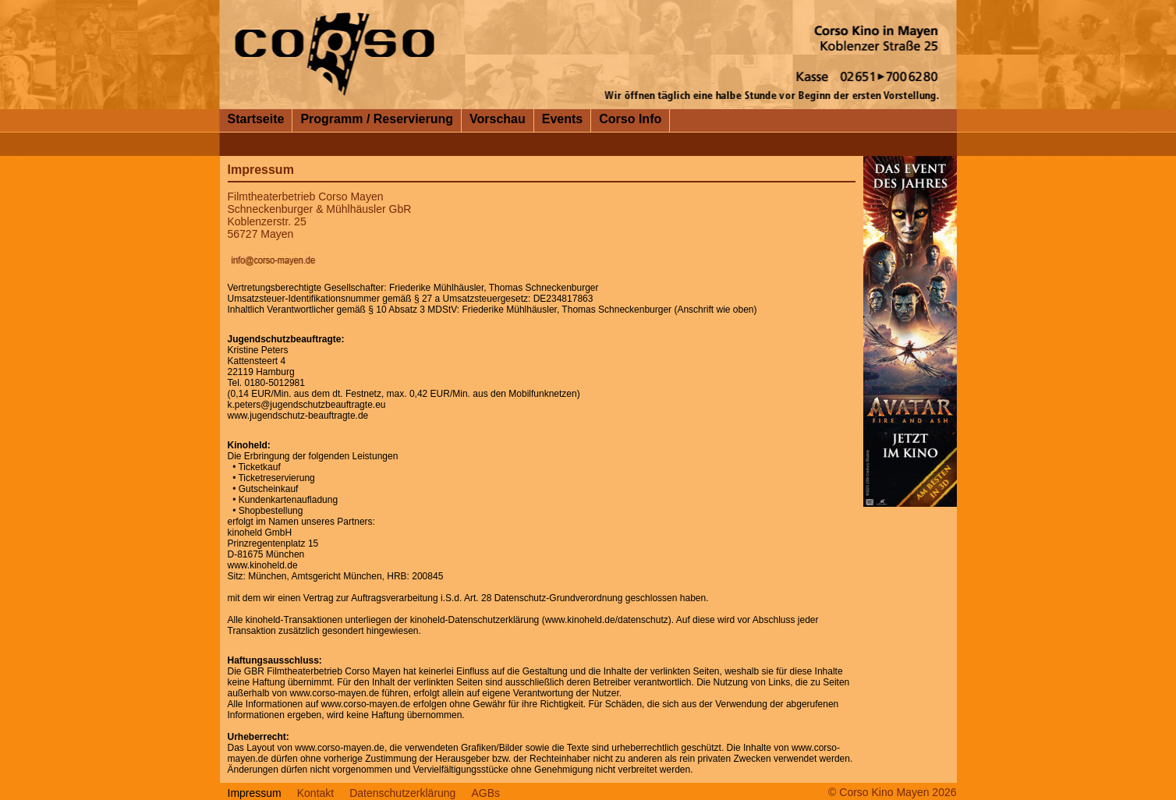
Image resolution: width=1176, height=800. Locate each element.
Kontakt (315, 793)
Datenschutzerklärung (402, 793)
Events (562, 119)
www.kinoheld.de (263, 565)
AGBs (485, 793)
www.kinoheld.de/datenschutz (606, 619)
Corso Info (630, 119)
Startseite (256, 119)
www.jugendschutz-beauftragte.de (298, 415)
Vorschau (497, 119)
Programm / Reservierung (376, 119)
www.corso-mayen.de (335, 693)
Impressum (255, 793)
